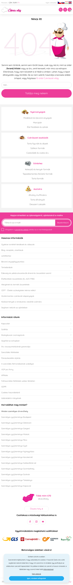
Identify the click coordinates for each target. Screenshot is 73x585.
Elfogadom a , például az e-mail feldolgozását (28, 230)
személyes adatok (21, 230)
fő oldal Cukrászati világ (47, 78)
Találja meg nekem (36, 93)
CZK (10, 3)
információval (48, 569)
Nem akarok (36, 574)
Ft (18, 3)
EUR (15, 3)
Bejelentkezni (63, 222)
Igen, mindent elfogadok (36, 578)
